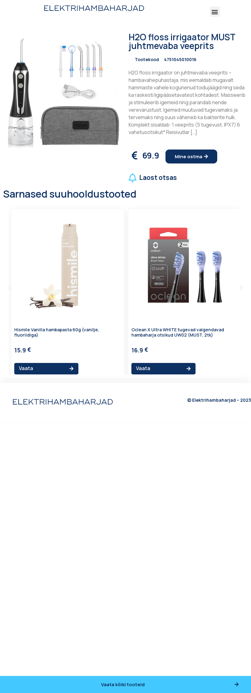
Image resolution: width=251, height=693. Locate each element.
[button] (215, 12)
